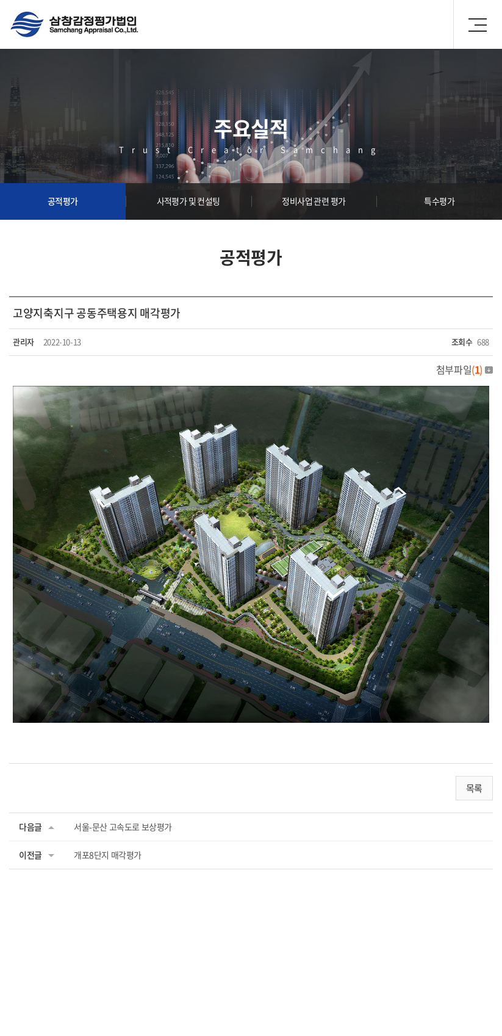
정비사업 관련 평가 (313, 201)
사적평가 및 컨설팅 (188, 201)
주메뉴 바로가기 (0, 0)
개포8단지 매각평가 (108, 855)
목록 (474, 788)
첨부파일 (464, 369)
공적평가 (63, 201)
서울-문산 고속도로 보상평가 (123, 826)
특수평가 (439, 201)
